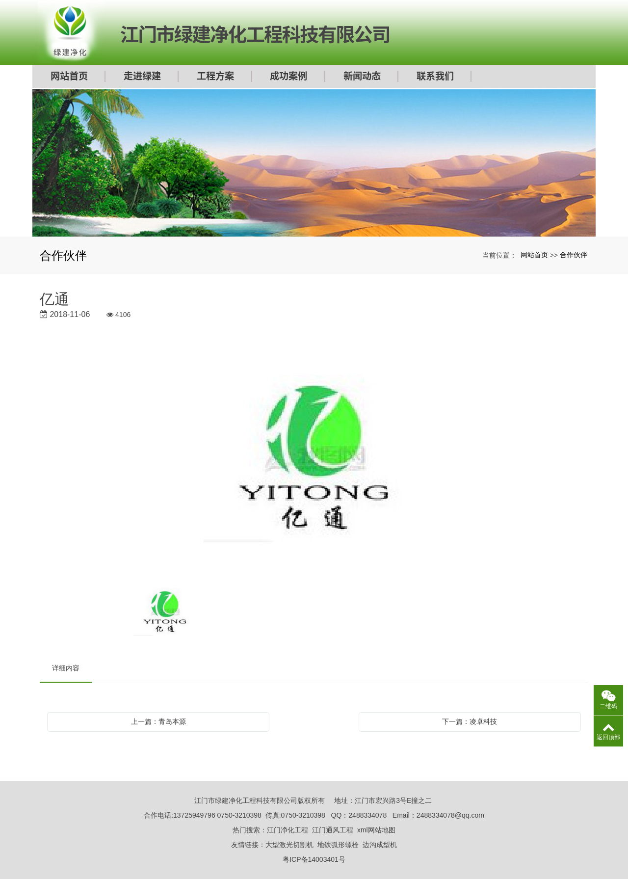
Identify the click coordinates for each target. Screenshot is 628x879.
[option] (314, 459)
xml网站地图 (376, 830)
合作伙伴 (573, 255)
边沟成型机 (380, 845)
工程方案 (215, 77)
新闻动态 (362, 77)
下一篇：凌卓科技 (469, 721)
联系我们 (435, 77)
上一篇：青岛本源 (158, 721)
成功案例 (288, 77)
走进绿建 (142, 77)
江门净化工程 (287, 830)
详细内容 (65, 668)
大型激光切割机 (289, 845)
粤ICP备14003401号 (314, 859)
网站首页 (69, 77)
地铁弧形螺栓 (338, 845)
